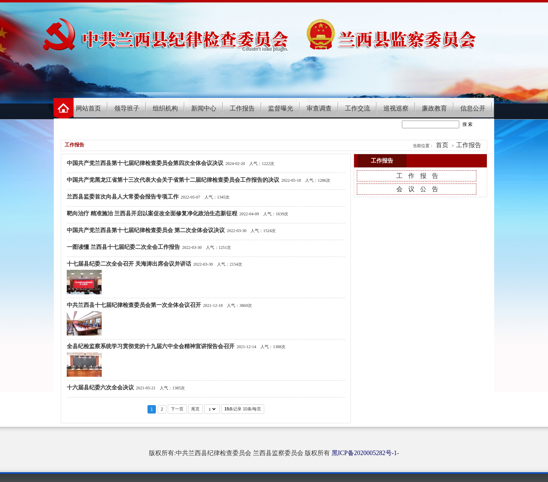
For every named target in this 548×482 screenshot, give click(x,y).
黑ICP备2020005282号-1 (364, 452)
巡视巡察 (396, 108)
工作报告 (242, 108)
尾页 (195, 409)
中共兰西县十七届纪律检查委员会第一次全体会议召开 (134, 305)
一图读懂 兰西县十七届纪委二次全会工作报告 (123, 247)
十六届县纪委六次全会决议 (100, 387)
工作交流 (357, 108)
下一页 (177, 409)
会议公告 (420, 189)
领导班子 (126, 108)
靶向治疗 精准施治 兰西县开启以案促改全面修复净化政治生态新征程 (152, 213)
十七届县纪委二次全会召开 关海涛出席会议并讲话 (129, 264)
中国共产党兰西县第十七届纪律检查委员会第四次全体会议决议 (145, 163)
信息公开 (472, 108)
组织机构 (165, 108)
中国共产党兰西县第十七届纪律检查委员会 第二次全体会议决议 (146, 230)
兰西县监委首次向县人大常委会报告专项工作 (123, 197)
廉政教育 (434, 108)
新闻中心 (203, 108)
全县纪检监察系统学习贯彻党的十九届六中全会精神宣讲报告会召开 (151, 346)
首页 (442, 145)
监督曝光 (280, 108)
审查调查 (319, 108)
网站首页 (88, 108)
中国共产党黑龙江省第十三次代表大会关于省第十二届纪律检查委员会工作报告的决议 (173, 180)
